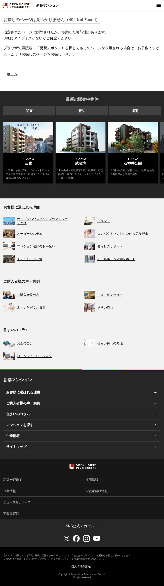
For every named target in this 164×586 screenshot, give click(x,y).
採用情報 (92, 479)
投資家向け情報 (97, 491)
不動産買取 (11, 513)
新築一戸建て (12, 479)
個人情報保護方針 (82, 566)
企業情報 (13, 436)
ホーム (12, 74)
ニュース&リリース (17, 502)
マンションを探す (19, 425)
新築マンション (47, 5)
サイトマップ (16, 447)
